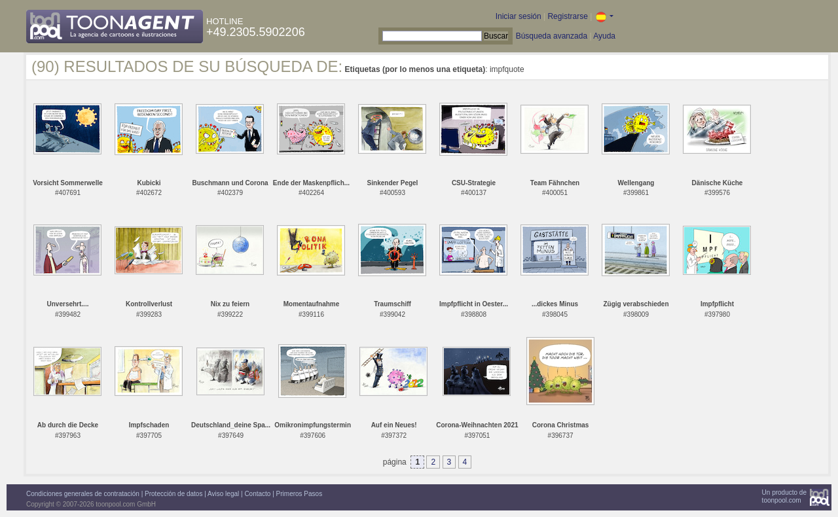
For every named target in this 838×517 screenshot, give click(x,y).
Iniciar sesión (518, 16)
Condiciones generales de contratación (82, 493)
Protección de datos (173, 493)
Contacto (257, 493)
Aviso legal (223, 493)
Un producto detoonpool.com (784, 496)
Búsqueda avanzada (551, 36)
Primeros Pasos (299, 493)
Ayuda (604, 36)
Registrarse (567, 16)
